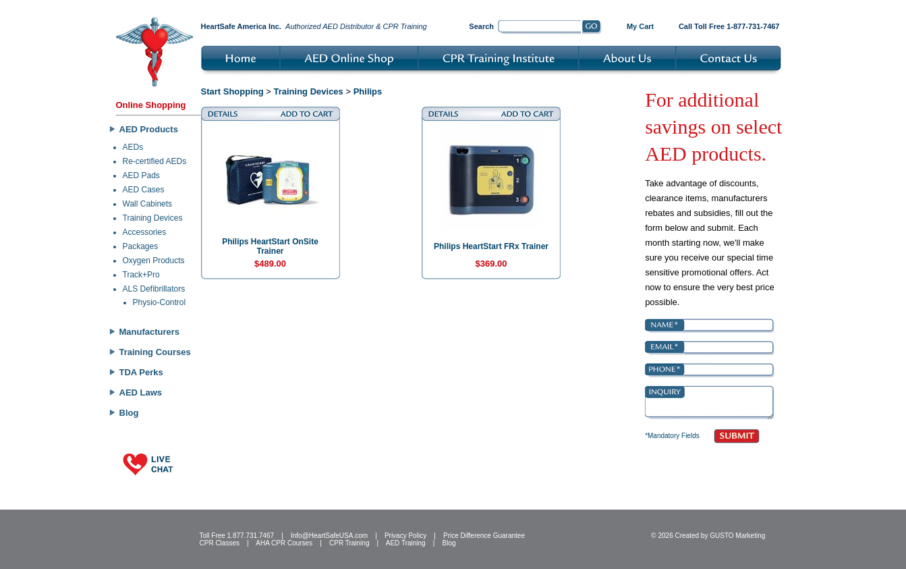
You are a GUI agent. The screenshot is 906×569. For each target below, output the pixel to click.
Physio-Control (159, 302)
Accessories (145, 232)
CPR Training (349, 543)
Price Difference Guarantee (484, 535)
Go (592, 27)
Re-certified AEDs (155, 161)
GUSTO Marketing (737, 535)
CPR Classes (219, 543)
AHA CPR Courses (284, 543)
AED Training (406, 543)
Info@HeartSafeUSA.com (329, 535)
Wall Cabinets (148, 204)
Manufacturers (149, 332)
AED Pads (141, 175)
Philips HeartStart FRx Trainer (491, 246)
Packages (141, 246)
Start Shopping (232, 91)
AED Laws (141, 392)
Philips (368, 91)
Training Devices (153, 218)
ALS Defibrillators (154, 289)
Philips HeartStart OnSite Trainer (270, 246)
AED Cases (144, 189)
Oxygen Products (154, 260)
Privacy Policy (405, 535)
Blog (129, 413)
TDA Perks (141, 372)
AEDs (133, 147)
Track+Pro (141, 274)
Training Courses (155, 352)
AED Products (148, 129)
